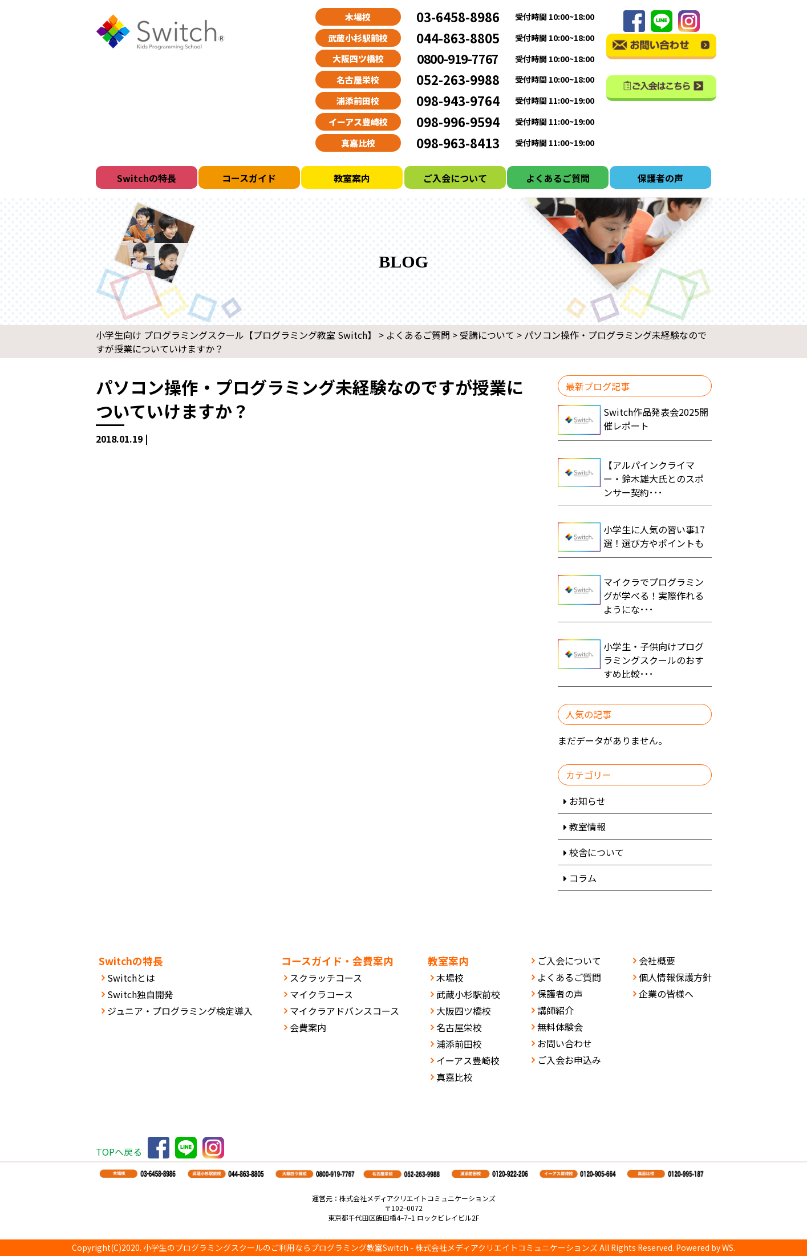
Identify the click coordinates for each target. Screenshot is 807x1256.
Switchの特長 (146, 178)
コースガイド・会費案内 (337, 961)
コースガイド (249, 178)
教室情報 (587, 826)
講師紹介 (555, 1010)
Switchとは (131, 977)
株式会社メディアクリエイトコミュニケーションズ (506, 1247)
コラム (583, 878)
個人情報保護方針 (675, 977)
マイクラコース (321, 994)
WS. (728, 1247)
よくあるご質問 (558, 178)
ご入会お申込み (569, 1060)
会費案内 (308, 1027)
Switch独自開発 (140, 994)
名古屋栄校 (459, 1027)
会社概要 (657, 960)
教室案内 (352, 178)
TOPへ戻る (119, 1151)
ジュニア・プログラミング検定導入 (180, 1011)
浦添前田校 (459, 1044)
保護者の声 (660, 178)
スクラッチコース (326, 977)
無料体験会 (560, 1027)
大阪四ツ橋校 (463, 1011)
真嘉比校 (454, 1077)
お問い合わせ (564, 1043)
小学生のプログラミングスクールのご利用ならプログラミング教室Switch (275, 1247)
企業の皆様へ (666, 993)
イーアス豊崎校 (468, 1060)
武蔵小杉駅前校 (468, 994)
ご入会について (455, 178)
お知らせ (587, 801)
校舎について (596, 852)
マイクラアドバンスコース (344, 1011)
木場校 (450, 977)
